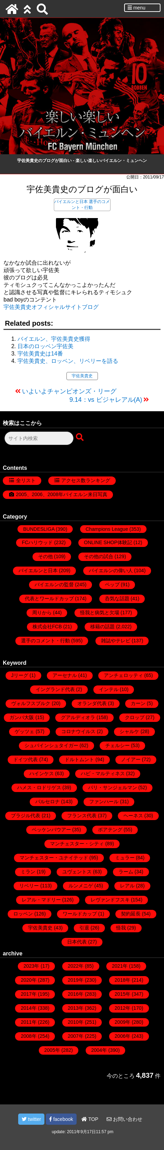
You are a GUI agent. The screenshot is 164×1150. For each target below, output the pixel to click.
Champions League (107, 529)
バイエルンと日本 (71, 201)
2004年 (99, 1050)
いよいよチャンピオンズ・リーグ (69, 391)
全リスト (26, 480)
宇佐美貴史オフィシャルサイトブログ (51, 307)
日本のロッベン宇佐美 (45, 346)
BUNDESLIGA (38, 529)
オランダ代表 (92, 703)
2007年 (76, 1036)
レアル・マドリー (41, 899)
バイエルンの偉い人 (111, 570)
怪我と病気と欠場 (99, 612)
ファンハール (104, 801)
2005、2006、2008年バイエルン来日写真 (61, 494)
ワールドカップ (80, 913)
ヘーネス (133, 815)
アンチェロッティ (123, 675)
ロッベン (23, 913)
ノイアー (131, 759)
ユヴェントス (77, 871)
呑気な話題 (117, 598)
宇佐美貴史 (82, 375)
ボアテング (110, 829)
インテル (109, 689)
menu (136, 8)
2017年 (28, 994)
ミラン (28, 871)
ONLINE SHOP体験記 (108, 542)
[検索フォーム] (39, 438)
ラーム (126, 871)
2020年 (28, 980)
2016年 (76, 994)
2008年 (28, 1036)
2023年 (31, 966)
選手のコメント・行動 (45, 640)
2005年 (52, 1050)
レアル (127, 885)
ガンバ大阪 (21, 717)
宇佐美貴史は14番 (40, 354)
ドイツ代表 (25, 759)
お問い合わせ (124, 1119)
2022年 (76, 966)
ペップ (112, 584)
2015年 (122, 994)
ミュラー (125, 857)
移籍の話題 (102, 626)
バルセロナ (47, 801)
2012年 (122, 1008)
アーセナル (64, 675)
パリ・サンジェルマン (112, 787)
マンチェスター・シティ (77, 843)
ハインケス (41, 773)
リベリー (29, 885)
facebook (61, 1119)
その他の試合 (98, 556)
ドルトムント (79, 759)
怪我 (121, 928)
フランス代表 (82, 815)
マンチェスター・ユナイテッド (54, 857)
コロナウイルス (78, 731)
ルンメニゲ (81, 885)
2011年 (28, 1022)
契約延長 (131, 913)
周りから (42, 612)
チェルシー (117, 745)
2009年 (122, 1022)
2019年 (76, 980)
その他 (45, 556)
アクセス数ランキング (85, 480)
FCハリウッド (37, 542)
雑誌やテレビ (115, 640)
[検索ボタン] (80, 437)
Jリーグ (19, 675)
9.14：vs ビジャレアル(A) (105, 399)
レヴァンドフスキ (110, 899)
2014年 (28, 1008)
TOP (89, 1119)
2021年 (120, 966)
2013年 (76, 1008)
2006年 (122, 1036)
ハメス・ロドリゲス (39, 787)
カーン (138, 703)
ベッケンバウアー (51, 829)
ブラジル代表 (25, 815)
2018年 (122, 980)
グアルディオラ (78, 717)
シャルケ (129, 731)
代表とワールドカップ (49, 598)
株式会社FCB (47, 626)
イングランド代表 (55, 689)
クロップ (134, 717)
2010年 (76, 1022)
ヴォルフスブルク (30, 703)
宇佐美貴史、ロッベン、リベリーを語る (67, 361)
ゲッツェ (24, 731)
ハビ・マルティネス (103, 773)
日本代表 (77, 942)
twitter (31, 1119)
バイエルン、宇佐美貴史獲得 (53, 339)
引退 (84, 928)
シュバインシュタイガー (51, 745)
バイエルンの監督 (54, 584)
